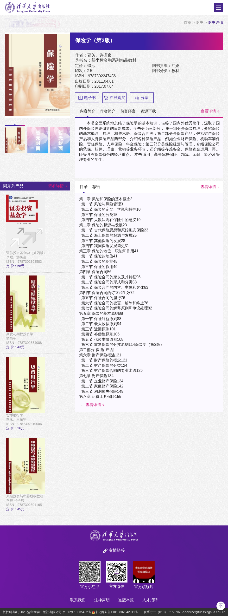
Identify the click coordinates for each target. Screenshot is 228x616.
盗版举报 (126, 600)
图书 (199, 22)
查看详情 (208, 111)
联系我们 (78, 600)
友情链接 (117, 550)
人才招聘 (150, 600)
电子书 (87, 98)
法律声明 (102, 600)
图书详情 (215, 22)
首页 (187, 22)
